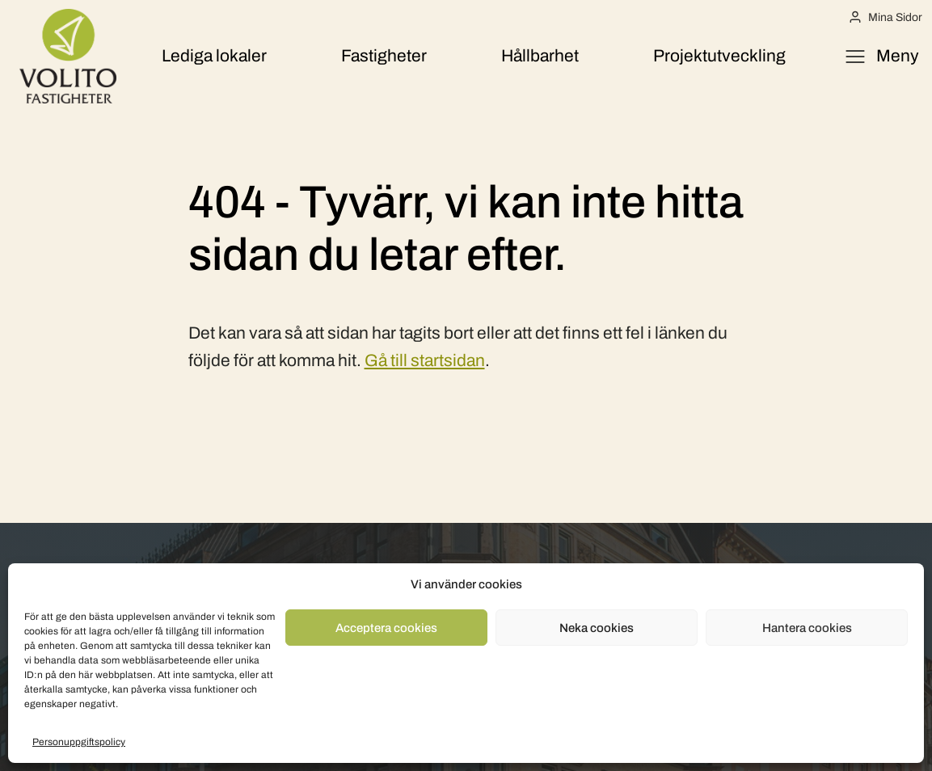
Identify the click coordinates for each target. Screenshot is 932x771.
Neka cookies (596, 627)
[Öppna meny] (881, 56)
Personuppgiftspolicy (78, 742)
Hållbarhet (540, 56)
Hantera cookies (807, 627)
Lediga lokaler (214, 56)
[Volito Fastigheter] (67, 56)
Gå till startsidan (425, 360)
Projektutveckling (719, 56)
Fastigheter (384, 56)
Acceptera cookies (386, 627)
